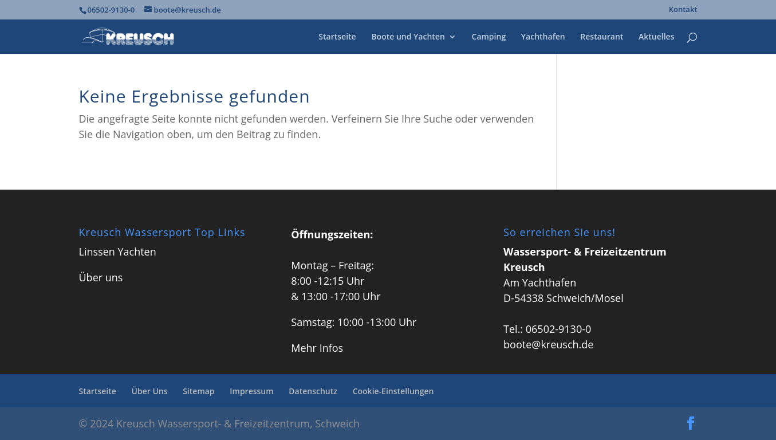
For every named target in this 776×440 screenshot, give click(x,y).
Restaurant (601, 37)
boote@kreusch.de (548, 344)
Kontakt (683, 10)
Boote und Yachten (407, 37)
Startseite (337, 37)
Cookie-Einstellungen (393, 391)
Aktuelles (656, 37)
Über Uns (150, 391)
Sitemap (198, 391)
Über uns (101, 277)
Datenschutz (313, 391)
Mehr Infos (317, 348)
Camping (489, 37)
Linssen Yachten (117, 251)
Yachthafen (543, 37)
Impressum (251, 391)
